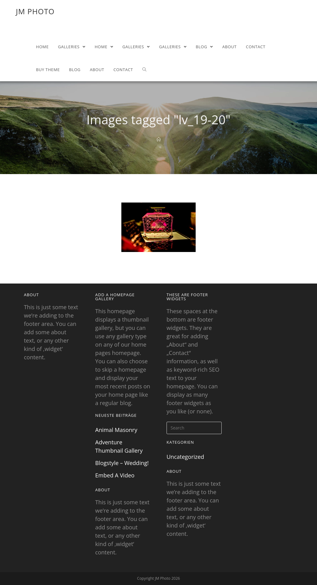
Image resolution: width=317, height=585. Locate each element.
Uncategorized (185, 456)
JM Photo (35, 11)
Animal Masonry (116, 429)
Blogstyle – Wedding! (122, 463)
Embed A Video (115, 475)
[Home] (159, 139)
